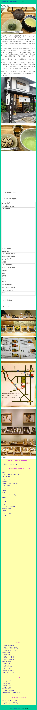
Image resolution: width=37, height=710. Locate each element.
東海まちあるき (6, 685)
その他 (4, 515)
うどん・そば (6, 479)
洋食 (3, 492)
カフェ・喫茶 (6, 486)
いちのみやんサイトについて (10, 700)
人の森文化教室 (6, 688)
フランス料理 (6, 476)
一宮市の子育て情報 (8, 659)
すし (3, 504)
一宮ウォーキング (7, 668)
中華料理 (4, 481)
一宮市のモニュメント (8, 654)
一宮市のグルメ (14, 1)
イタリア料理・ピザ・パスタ (10, 474)
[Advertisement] (18, 169)
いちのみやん (4, 1)
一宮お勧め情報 (6, 661)
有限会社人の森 (17, 708)
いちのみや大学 (6, 681)
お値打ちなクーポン (8, 670)
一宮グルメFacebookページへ (10, 464)
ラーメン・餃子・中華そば (10, 483)
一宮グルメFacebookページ (9, 690)
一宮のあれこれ (6, 663)
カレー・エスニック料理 (9, 495)
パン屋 (4, 490)
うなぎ (4, 501)
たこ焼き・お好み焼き (8, 506)
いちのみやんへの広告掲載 (10, 703)
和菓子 (4, 497)
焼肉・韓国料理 (6, 508)
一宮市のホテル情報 (8, 657)
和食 (3, 472)
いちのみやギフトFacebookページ (11, 692)
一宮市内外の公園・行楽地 (10, 648)
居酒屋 (4, 510)
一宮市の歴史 (6, 652)
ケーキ (4, 488)
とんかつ (4, 499)
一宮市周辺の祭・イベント (10, 650)
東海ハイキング (6, 683)
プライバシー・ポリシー (9, 673)
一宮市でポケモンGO (8, 666)
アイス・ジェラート (8, 513)
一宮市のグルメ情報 (8, 645)
